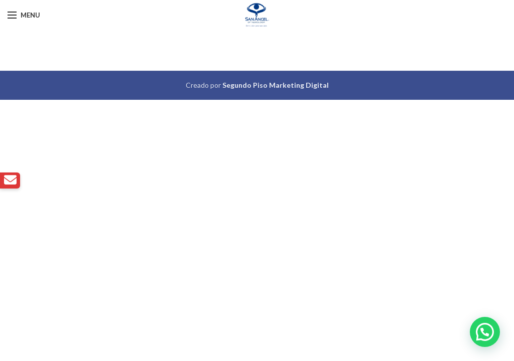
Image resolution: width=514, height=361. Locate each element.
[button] (485, 332)
